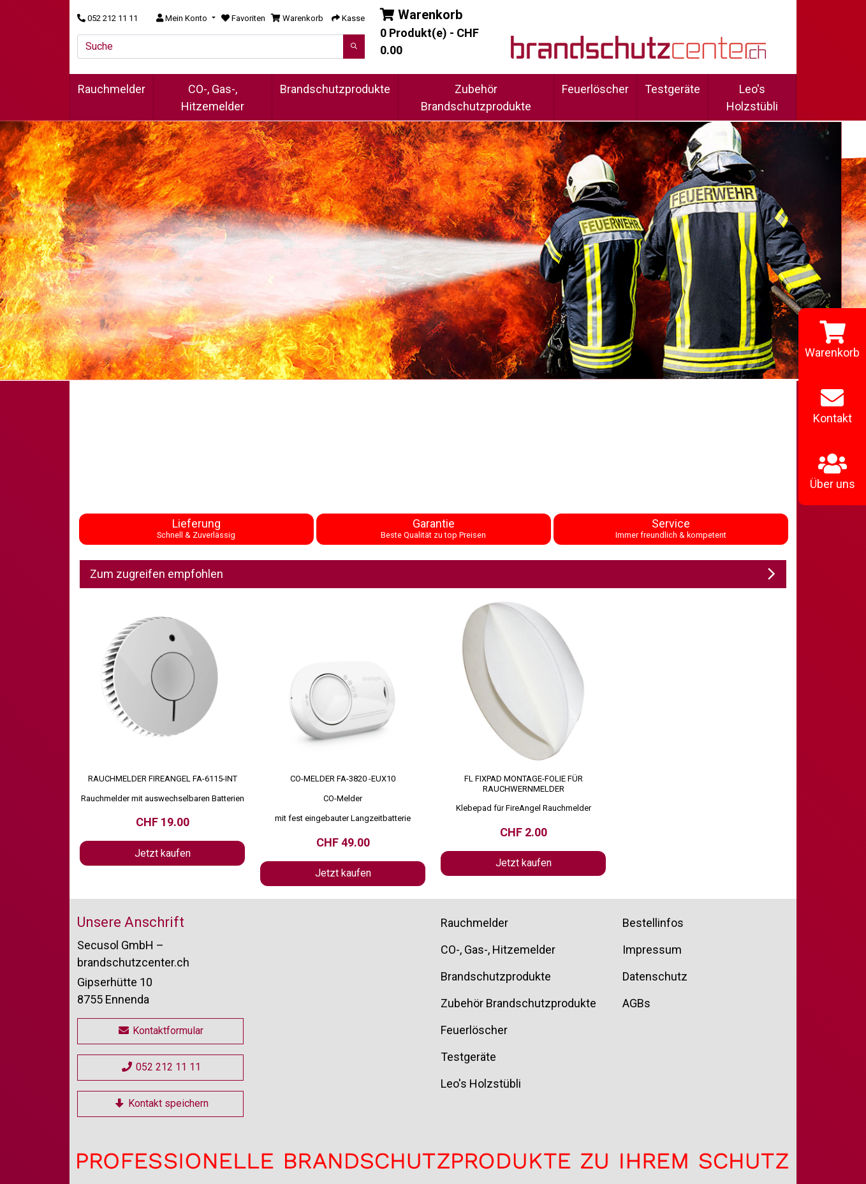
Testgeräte (672, 89)
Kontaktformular (160, 1031)
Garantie (433, 528)
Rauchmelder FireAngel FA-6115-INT (162, 778)
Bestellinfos (653, 922)
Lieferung (196, 528)
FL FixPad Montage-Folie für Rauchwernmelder (523, 784)
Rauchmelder (111, 89)
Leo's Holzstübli (752, 97)
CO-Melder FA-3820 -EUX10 (342, 778)
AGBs (636, 1003)
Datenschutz (654, 976)
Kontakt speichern (161, 1103)
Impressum (652, 949)
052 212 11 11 (161, 1067)
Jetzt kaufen (163, 853)
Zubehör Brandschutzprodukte (476, 97)
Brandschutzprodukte (335, 89)
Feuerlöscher (595, 89)
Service (670, 528)
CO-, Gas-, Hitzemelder (212, 97)
